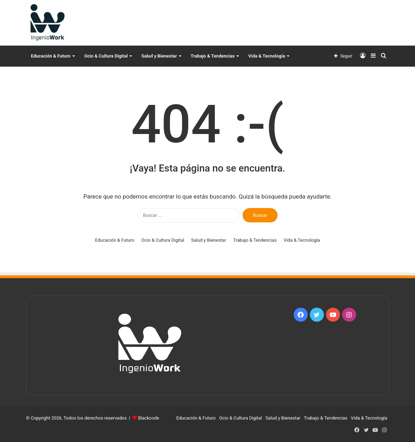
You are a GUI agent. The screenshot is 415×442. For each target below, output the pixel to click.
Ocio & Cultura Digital (106, 56)
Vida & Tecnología (266, 56)
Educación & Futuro (50, 56)
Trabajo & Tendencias (213, 56)
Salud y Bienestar (159, 56)
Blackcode (148, 418)
